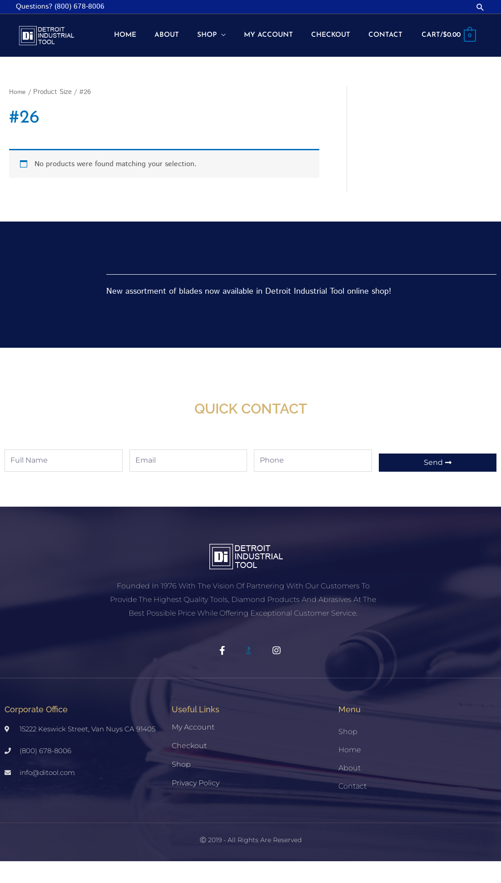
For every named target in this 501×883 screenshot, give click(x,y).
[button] (480, 7)
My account (193, 749)
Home (17, 113)
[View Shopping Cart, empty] (447, 64)
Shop (181, 786)
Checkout (189, 767)
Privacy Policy (195, 804)
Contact (352, 808)
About (349, 789)
